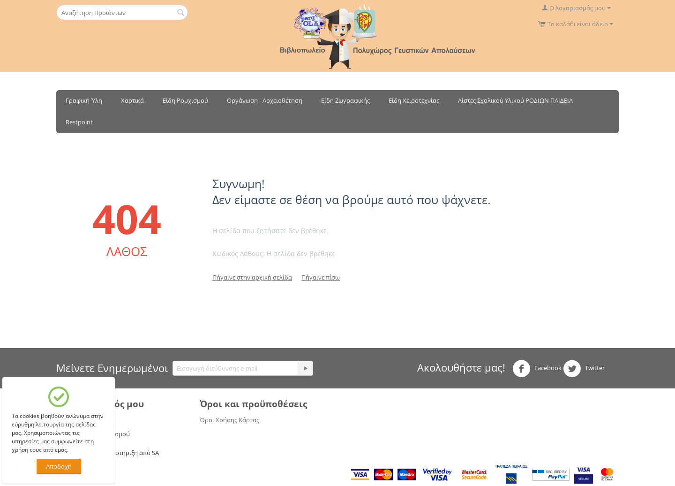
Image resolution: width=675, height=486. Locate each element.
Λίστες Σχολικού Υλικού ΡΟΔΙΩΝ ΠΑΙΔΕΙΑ (515, 100)
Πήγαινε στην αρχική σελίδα (252, 277)
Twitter (584, 369)
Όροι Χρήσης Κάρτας (229, 420)
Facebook (537, 369)
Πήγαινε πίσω (320, 277)
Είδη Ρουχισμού (185, 100)
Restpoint (79, 122)
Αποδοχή (59, 466)
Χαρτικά (132, 100)
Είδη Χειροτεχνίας (414, 100)
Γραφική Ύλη (84, 100)
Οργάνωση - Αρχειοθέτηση (264, 100)
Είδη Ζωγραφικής (345, 100)
